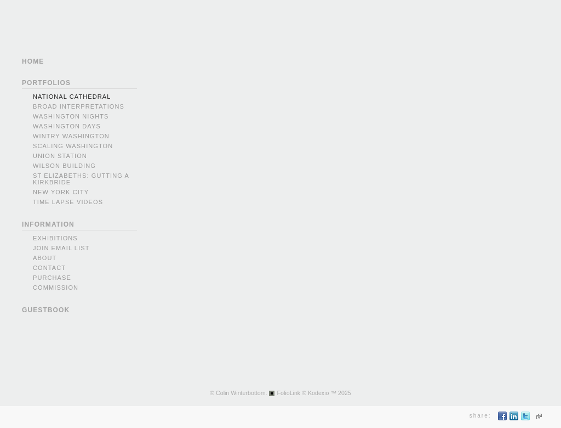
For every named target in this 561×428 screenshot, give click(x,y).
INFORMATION (48, 224)
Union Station (60, 156)
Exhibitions (55, 238)
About (44, 258)
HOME (33, 61)
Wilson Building (64, 165)
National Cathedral (72, 96)
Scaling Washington (73, 146)
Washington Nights (70, 116)
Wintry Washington (71, 136)
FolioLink (289, 393)
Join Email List (61, 248)
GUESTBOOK (46, 310)
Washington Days (67, 126)
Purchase (52, 277)
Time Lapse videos (68, 202)
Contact (49, 267)
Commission (55, 287)
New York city (61, 192)
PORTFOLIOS (46, 83)
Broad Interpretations (78, 106)
